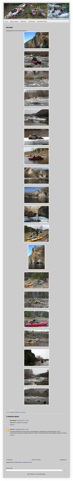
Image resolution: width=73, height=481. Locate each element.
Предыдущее (63, 459)
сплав (21, 412)
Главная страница (36, 459)
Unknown (12, 429)
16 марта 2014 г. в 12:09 (23, 420)
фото (24, 412)
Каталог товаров (14, 21)
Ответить (12, 424)
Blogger (43, 474)
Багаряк (12, 412)
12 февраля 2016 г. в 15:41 (21, 429)
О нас (6, 21)
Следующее (10, 459)
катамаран (17, 412)
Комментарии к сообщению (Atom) (23, 462)
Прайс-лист (23, 21)
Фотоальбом (32, 21)
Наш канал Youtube (42, 21)
